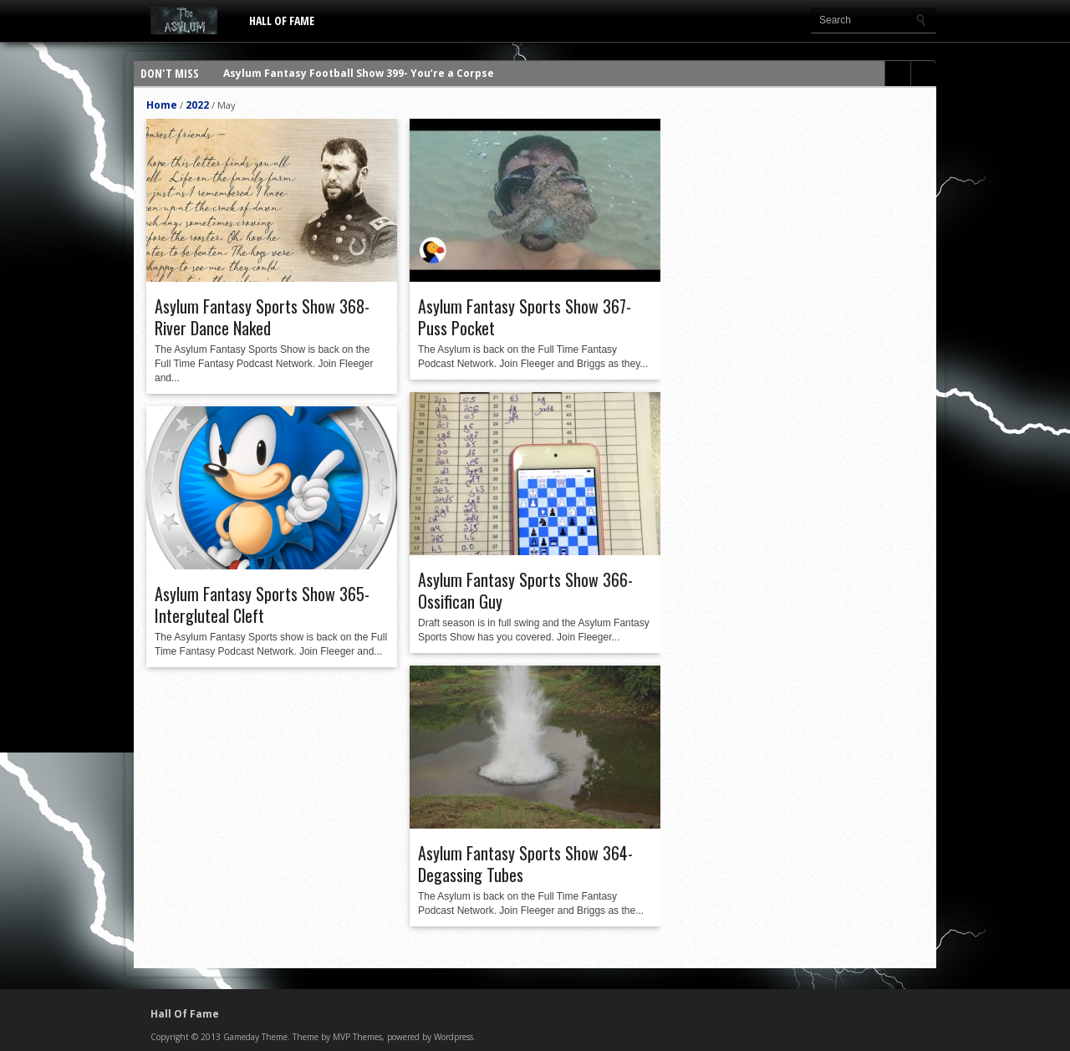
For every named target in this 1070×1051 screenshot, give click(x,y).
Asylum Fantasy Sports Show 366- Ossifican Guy (525, 590)
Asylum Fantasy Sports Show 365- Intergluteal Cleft (262, 604)
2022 (197, 105)
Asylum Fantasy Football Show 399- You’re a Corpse (358, 73)
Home (161, 105)
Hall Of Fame (281, 20)
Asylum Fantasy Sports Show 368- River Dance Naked (262, 316)
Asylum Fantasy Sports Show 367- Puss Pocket (524, 316)
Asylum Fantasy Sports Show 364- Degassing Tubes (525, 863)
